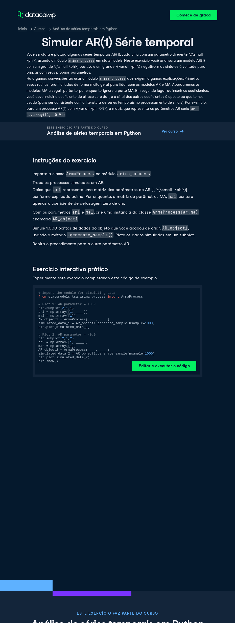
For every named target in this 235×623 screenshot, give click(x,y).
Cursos (39, 29)
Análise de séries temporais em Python (85, 29)
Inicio (22, 29)
